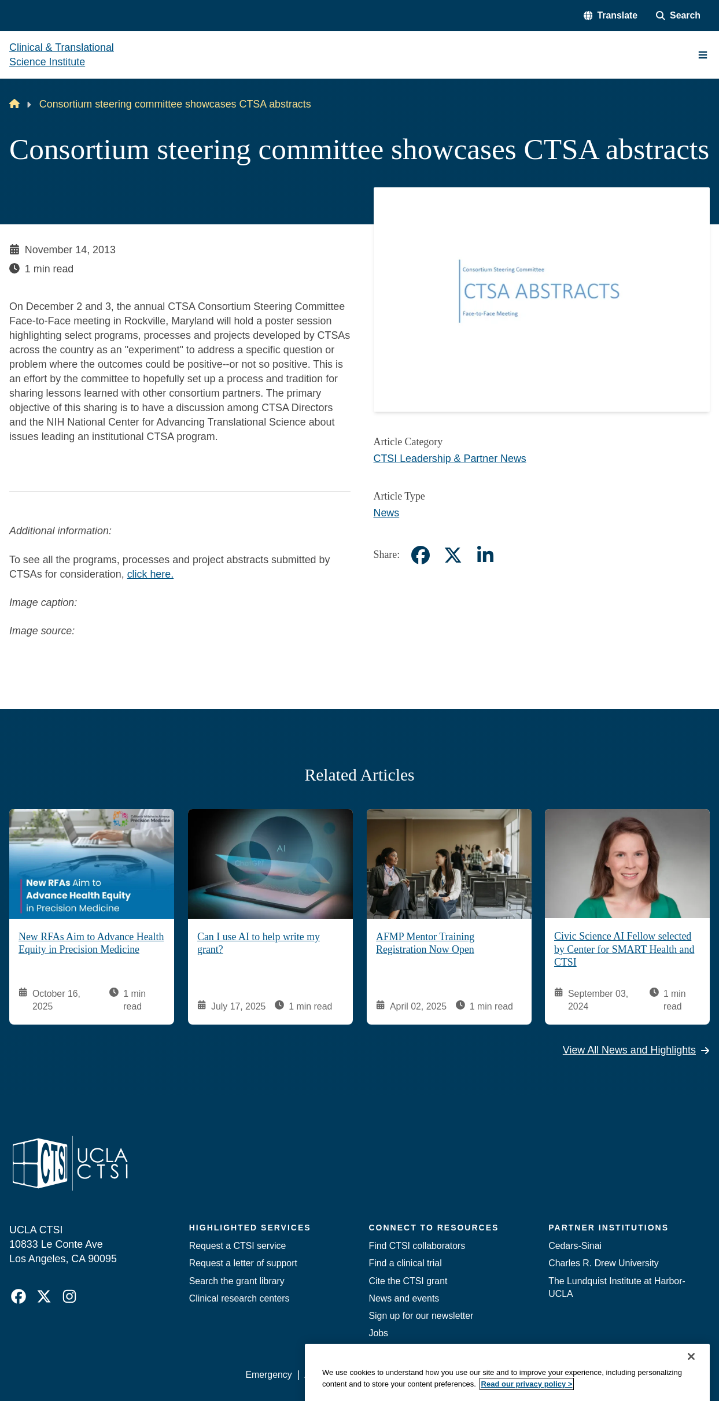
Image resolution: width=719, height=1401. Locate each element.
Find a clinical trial (405, 1263)
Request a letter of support (243, 1263)
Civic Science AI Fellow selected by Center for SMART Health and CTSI (624, 949)
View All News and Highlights (636, 1050)
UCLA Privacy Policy (409, 1375)
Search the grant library (237, 1281)
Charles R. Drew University (603, 1263)
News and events (404, 1298)
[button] (610, 15)
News (387, 513)
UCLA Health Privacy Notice (520, 1375)
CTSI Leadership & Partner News (450, 458)
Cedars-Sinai (575, 1246)
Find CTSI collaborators (417, 1246)
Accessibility (329, 1375)
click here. (150, 574)
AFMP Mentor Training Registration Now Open (425, 943)
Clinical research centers (239, 1298)
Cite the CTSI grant (408, 1281)
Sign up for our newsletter (421, 1316)
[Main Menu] (703, 55)
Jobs (379, 1333)
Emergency (268, 1375)
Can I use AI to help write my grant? (258, 943)
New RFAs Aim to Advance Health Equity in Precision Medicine (91, 943)
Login (601, 1375)
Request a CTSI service (237, 1246)
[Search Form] (678, 15)
